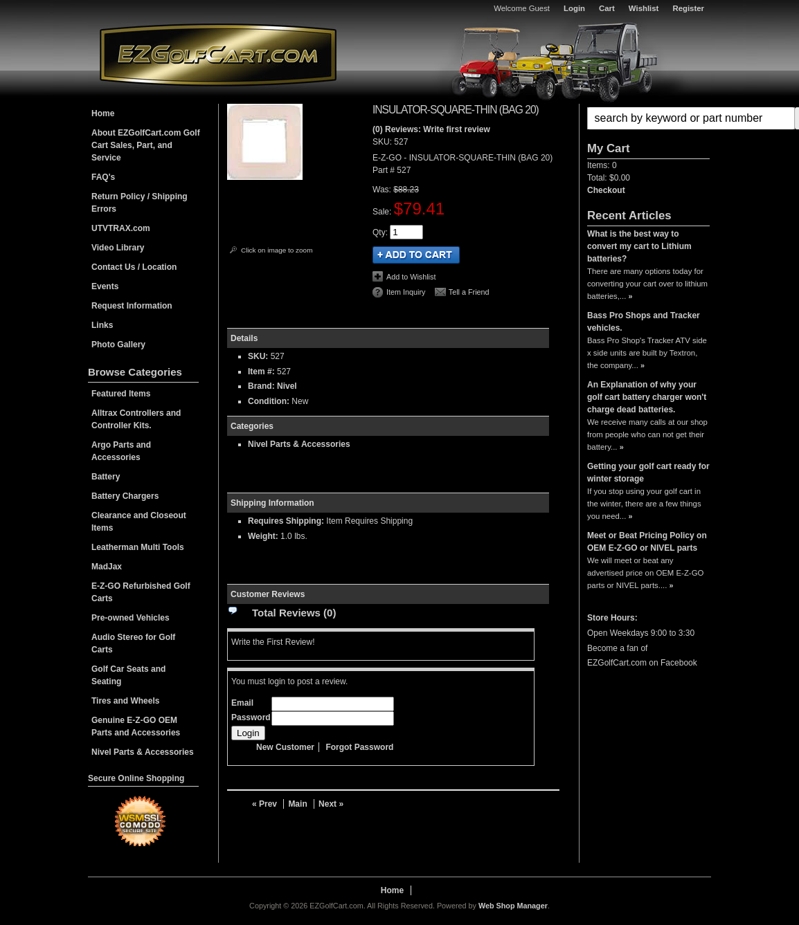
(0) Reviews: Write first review (431, 129)
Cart (607, 8)
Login (574, 8)
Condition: (268, 401)
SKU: (383, 142)
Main (297, 804)
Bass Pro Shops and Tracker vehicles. (643, 322)
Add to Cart (416, 255)
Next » (330, 804)
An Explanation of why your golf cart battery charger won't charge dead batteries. (646, 397)
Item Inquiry (405, 292)
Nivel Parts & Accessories (299, 444)
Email (242, 703)
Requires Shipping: (286, 521)
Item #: (262, 371)
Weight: (263, 536)
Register (688, 8)
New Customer (285, 747)
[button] (648, 118)
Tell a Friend (469, 292)
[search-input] (691, 118)
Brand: (261, 386)
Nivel (287, 386)
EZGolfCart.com (218, 54)
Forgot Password (359, 747)
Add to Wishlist (411, 277)
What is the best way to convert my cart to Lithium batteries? (639, 246)
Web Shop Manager (513, 905)
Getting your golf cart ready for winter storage (648, 472)
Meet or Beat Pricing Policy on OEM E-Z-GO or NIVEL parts (647, 542)
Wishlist (644, 8)
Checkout (606, 190)
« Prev (264, 804)
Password (251, 717)
